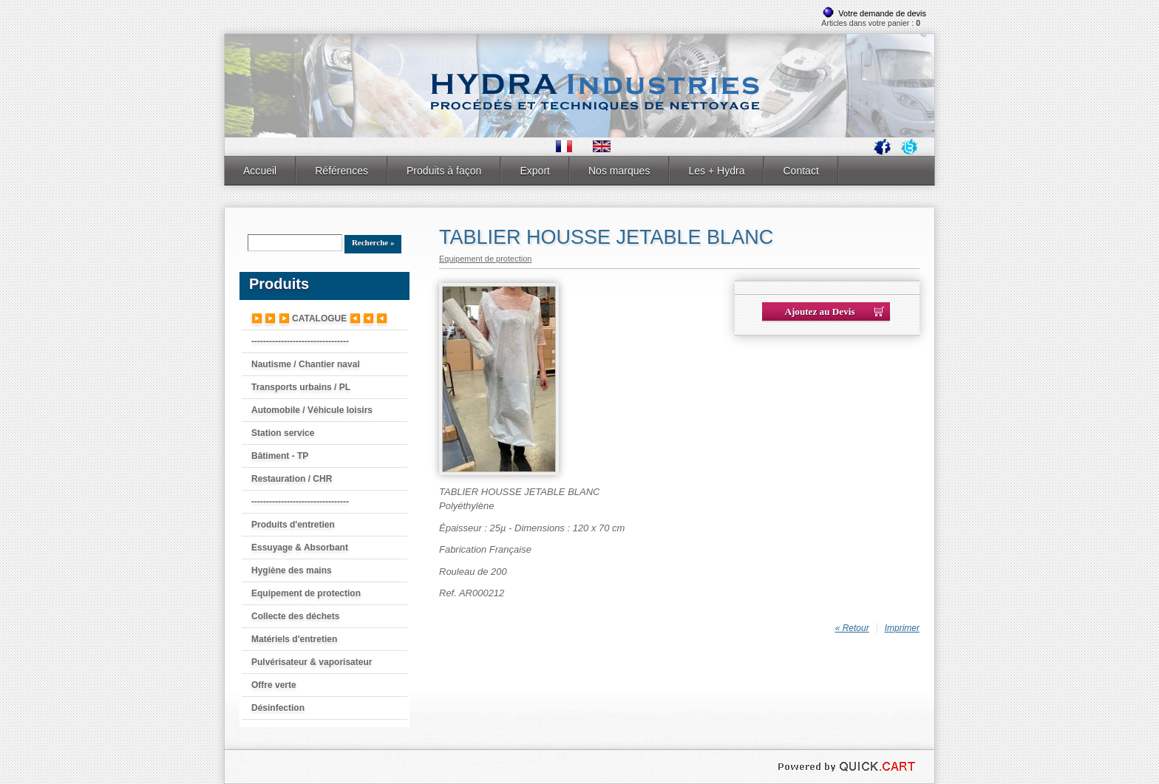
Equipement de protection (306, 593)
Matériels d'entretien (294, 639)
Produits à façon (444, 171)
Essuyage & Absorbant (299, 547)
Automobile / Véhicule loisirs (312, 410)
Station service (282, 433)
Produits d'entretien (293, 524)
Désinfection (278, 708)
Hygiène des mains (291, 570)
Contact (800, 171)
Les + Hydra (716, 171)
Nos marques (619, 171)
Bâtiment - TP (279, 456)
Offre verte (273, 685)
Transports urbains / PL (300, 387)
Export (535, 171)
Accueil (259, 171)
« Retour (852, 628)
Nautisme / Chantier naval (305, 364)
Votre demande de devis (882, 13)
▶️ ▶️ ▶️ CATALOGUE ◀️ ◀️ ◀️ (319, 318)
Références (341, 171)
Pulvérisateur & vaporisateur (311, 662)
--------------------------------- (300, 341)
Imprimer (902, 628)
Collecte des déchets (295, 616)
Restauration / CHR (291, 479)
